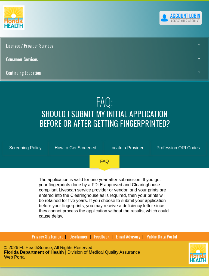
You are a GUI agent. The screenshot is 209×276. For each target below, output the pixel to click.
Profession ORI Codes (178, 147)
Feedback (101, 236)
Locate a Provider (126, 147)
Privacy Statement (47, 236)
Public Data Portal (162, 236)
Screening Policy (25, 147)
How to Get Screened (75, 147)
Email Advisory (128, 236)
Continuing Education (103, 73)
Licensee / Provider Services (103, 45)
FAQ (104, 161)
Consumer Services (103, 59)
